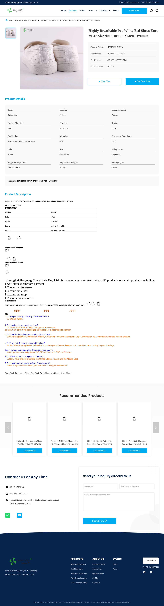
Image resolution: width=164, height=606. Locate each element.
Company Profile (98, 564)
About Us (92, 10)
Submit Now (99, 520)
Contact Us (105, 10)
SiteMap (95, 578)
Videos (82, 10)
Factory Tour (97, 569)
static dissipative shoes (20, 373)
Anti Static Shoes (30, 20)
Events (116, 10)
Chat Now (134, 10)
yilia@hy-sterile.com (18, 493)
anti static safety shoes (61, 373)
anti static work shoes (40, 373)
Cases (115, 564)
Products (73, 10)
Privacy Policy (39, 602)
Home (63, 10)
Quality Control (98, 573)
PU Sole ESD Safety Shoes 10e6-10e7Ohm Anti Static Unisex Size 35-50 (64, 444)
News (115, 569)
